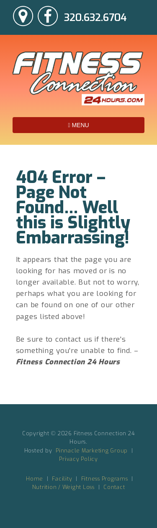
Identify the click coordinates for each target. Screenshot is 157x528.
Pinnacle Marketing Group (92, 450)
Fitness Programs (104, 478)
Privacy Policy (78, 459)
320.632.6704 (95, 17)
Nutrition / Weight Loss (63, 487)
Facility (62, 478)
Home (34, 478)
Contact (114, 487)
